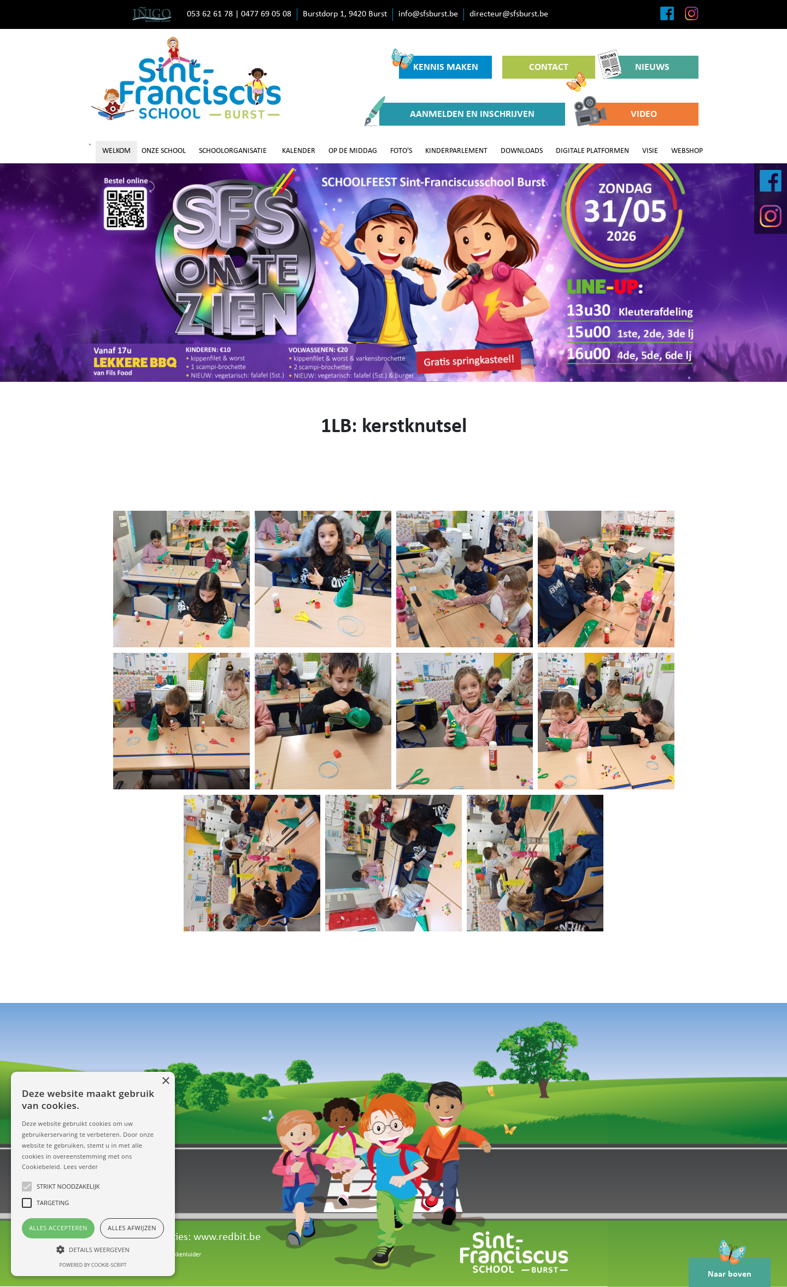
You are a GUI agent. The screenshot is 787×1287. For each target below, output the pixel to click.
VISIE (650, 151)
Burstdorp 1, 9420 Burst (345, 14)
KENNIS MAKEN (438, 64)
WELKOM (116, 151)
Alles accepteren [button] (58, 1228)
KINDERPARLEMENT (456, 151)
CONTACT (557, 70)
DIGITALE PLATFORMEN (592, 151)
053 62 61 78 (210, 14)
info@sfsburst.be (428, 14)
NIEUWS (637, 67)
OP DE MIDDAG (352, 151)
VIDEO (623, 114)
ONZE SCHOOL (164, 151)
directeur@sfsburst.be (508, 14)
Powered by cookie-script (93, 1264)
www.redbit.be (227, 1237)
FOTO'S (401, 151)
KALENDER (298, 151)
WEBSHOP (687, 151)
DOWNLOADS (522, 151)
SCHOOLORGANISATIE (233, 151)
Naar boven (729, 1268)
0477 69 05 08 (266, 14)
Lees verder (80, 1166)
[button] (93, 1249)
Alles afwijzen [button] (132, 1228)
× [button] (165, 1081)
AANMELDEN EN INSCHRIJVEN (457, 114)
